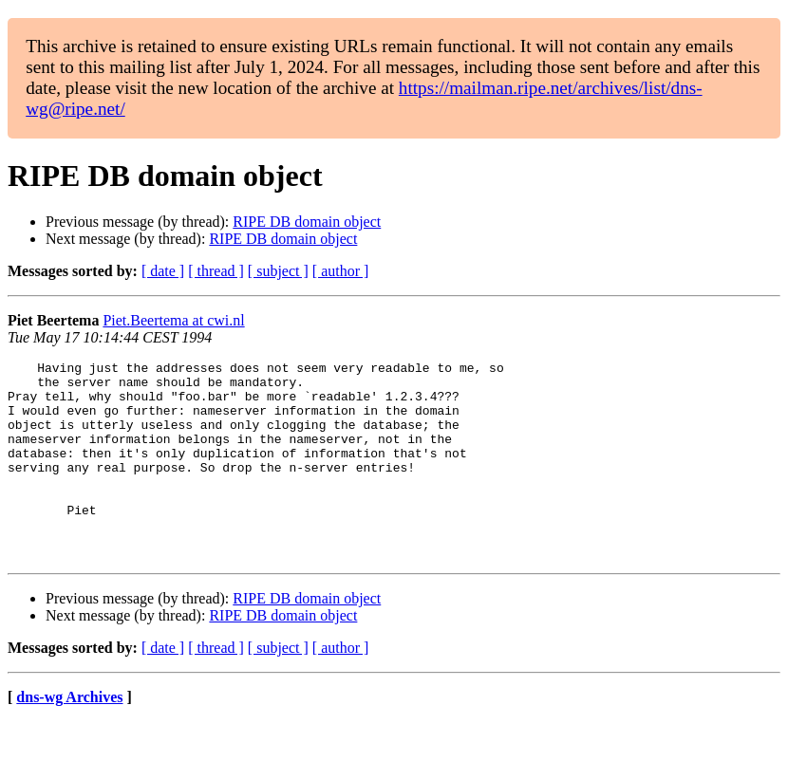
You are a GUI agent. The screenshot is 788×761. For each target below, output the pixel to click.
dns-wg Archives (69, 737)
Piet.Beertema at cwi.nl (173, 320)
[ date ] (162, 271)
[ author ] (340, 271)
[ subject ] (278, 271)
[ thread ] (216, 271)
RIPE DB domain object (307, 221)
